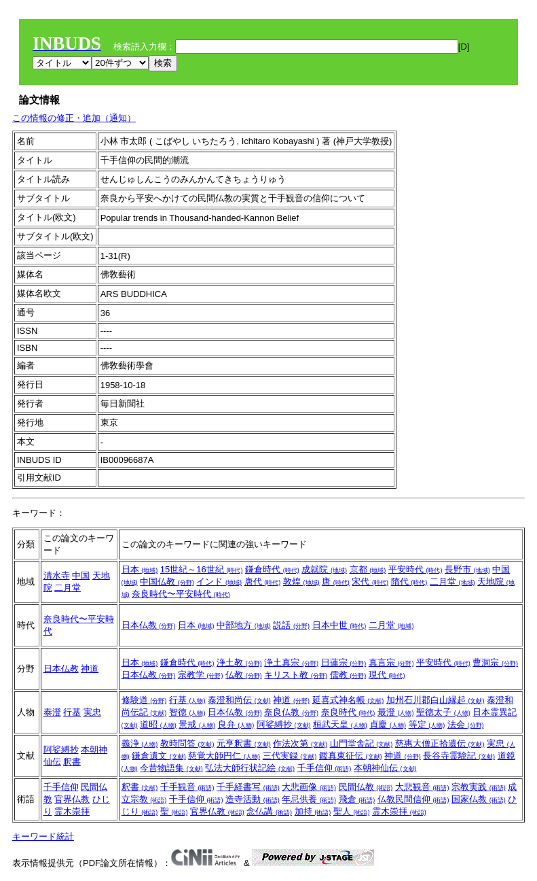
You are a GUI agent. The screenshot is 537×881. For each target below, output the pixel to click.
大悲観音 (422, 787)
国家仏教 (478, 799)
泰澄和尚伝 (239, 700)
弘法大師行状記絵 (250, 768)
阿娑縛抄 (284, 724)
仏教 (243, 675)
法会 (465, 724)
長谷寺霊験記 (459, 755)
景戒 (197, 724)
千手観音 (187, 787)
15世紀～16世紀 (201, 569)
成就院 (324, 569)
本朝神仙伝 (385, 768)
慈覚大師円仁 (224, 755)
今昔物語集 (171, 768)
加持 (313, 811)
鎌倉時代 (272, 569)
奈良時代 (348, 712)
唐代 (262, 581)
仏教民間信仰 (413, 799)
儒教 (348, 675)
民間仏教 (366, 787)
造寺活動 (252, 799)
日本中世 (339, 625)
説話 (291, 625)
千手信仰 (324, 768)
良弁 (236, 724)
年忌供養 (309, 799)
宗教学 (200, 675)
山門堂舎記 (361, 743)
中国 (81, 575)
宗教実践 (478, 787)
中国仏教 (167, 581)
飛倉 (357, 799)
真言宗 (391, 662)
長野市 (467, 569)
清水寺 (56, 575)
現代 (387, 675)
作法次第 (300, 743)
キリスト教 (295, 675)
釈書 (72, 762)
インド (219, 581)
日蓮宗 (344, 662)
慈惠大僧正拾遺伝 (440, 743)
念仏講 (269, 811)
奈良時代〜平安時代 (181, 594)
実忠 (92, 712)
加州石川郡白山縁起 (435, 700)
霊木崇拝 (72, 811)
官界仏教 (72, 799)
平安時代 (415, 569)
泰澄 (52, 712)
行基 (72, 712)
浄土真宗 (291, 662)
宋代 (370, 581)
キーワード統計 (43, 836)
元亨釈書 (244, 743)
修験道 (144, 700)
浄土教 (239, 662)
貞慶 (387, 724)
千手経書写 (248, 787)
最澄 (395, 712)
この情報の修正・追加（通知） (74, 118)
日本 (140, 569)
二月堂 (67, 588)
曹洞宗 (495, 662)
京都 (368, 569)
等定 (427, 724)
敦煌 (301, 581)
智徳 (187, 712)
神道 (89, 668)
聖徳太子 (443, 712)
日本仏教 (149, 625)
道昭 (158, 724)
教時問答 (187, 743)
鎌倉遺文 (159, 755)
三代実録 (290, 755)
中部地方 (244, 625)
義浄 (140, 743)
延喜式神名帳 (348, 700)
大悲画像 (309, 787)
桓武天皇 (340, 724)
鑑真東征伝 (350, 755)
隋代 (409, 581)
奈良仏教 (291, 712)
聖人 (351, 811)
